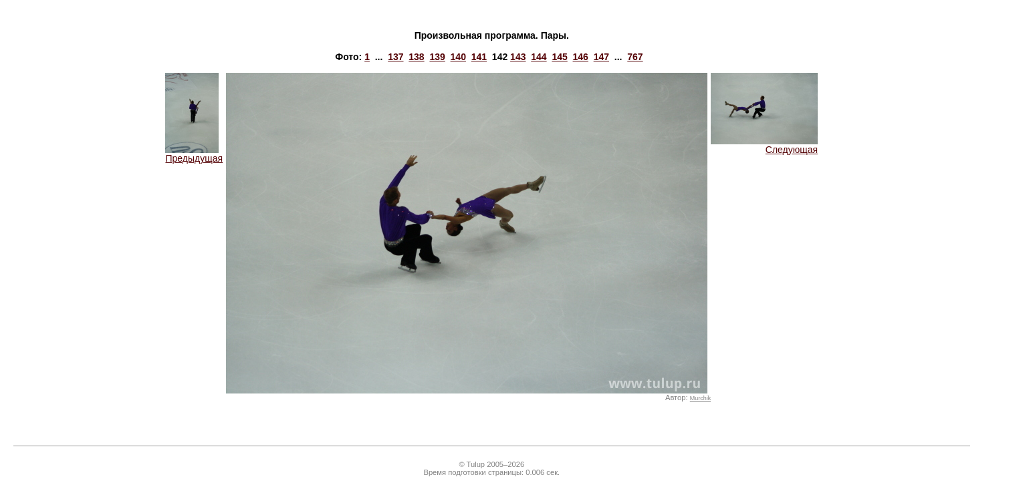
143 (518, 56)
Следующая (764, 145)
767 (635, 56)
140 (458, 56)
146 (580, 56)
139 (437, 56)
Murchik (700, 398)
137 (395, 56)
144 (538, 56)
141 (479, 56)
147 (601, 56)
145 (559, 56)
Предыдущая (194, 154)
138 (416, 56)
